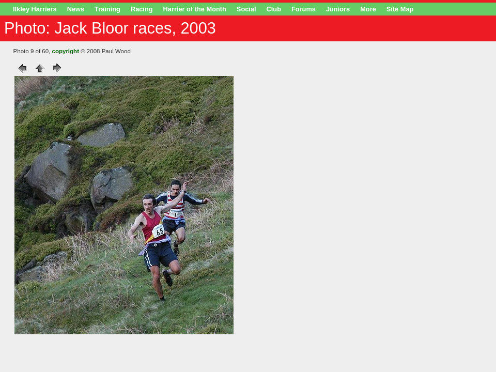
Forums (303, 9)
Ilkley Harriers (35, 9)
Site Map (400, 9)
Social (246, 9)
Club (274, 9)
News (75, 9)
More (368, 9)
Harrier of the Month (194, 9)
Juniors (338, 9)
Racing (142, 9)
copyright (65, 51)
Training (107, 9)
